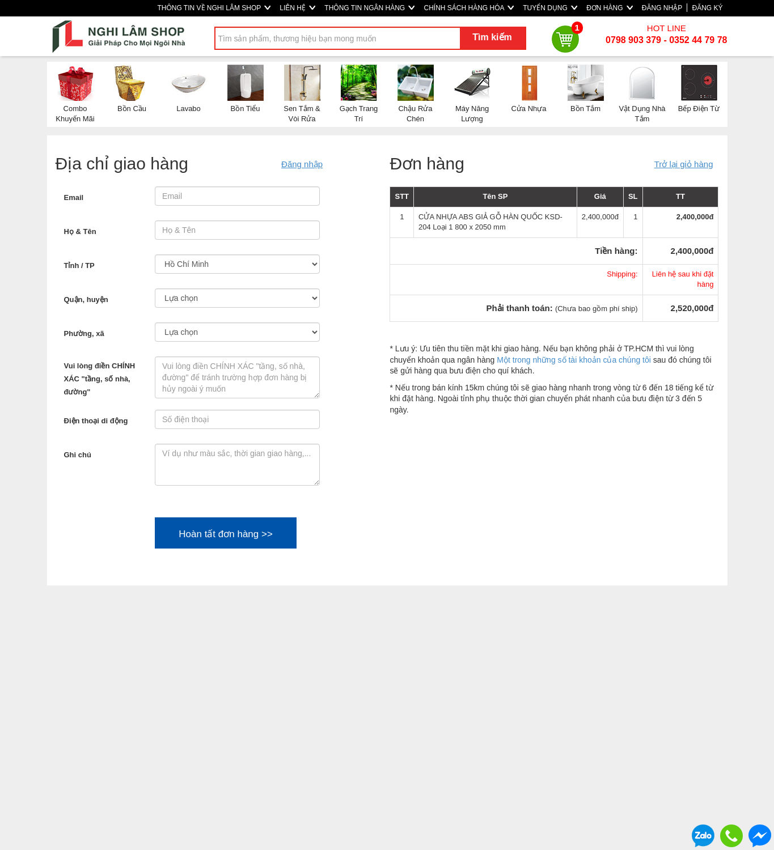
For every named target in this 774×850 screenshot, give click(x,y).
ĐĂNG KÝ (707, 8)
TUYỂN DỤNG (550, 8)
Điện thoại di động (96, 420)
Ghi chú (77, 454)
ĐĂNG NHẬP (662, 8)
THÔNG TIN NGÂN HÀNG (369, 8)
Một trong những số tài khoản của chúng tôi (574, 359)
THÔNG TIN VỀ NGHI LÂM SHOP (213, 8)
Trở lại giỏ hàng (683, 164)
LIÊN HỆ (297, 8)
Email (74, 197)
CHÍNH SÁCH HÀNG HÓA (469, 8)
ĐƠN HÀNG (609, 8)
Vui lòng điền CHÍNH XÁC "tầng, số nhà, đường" (100, 379)
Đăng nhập (302, 164)
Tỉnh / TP (79, 265)
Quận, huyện (86, 299)
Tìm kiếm (491, 37)
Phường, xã (84, 333)
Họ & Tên (80, 231)
